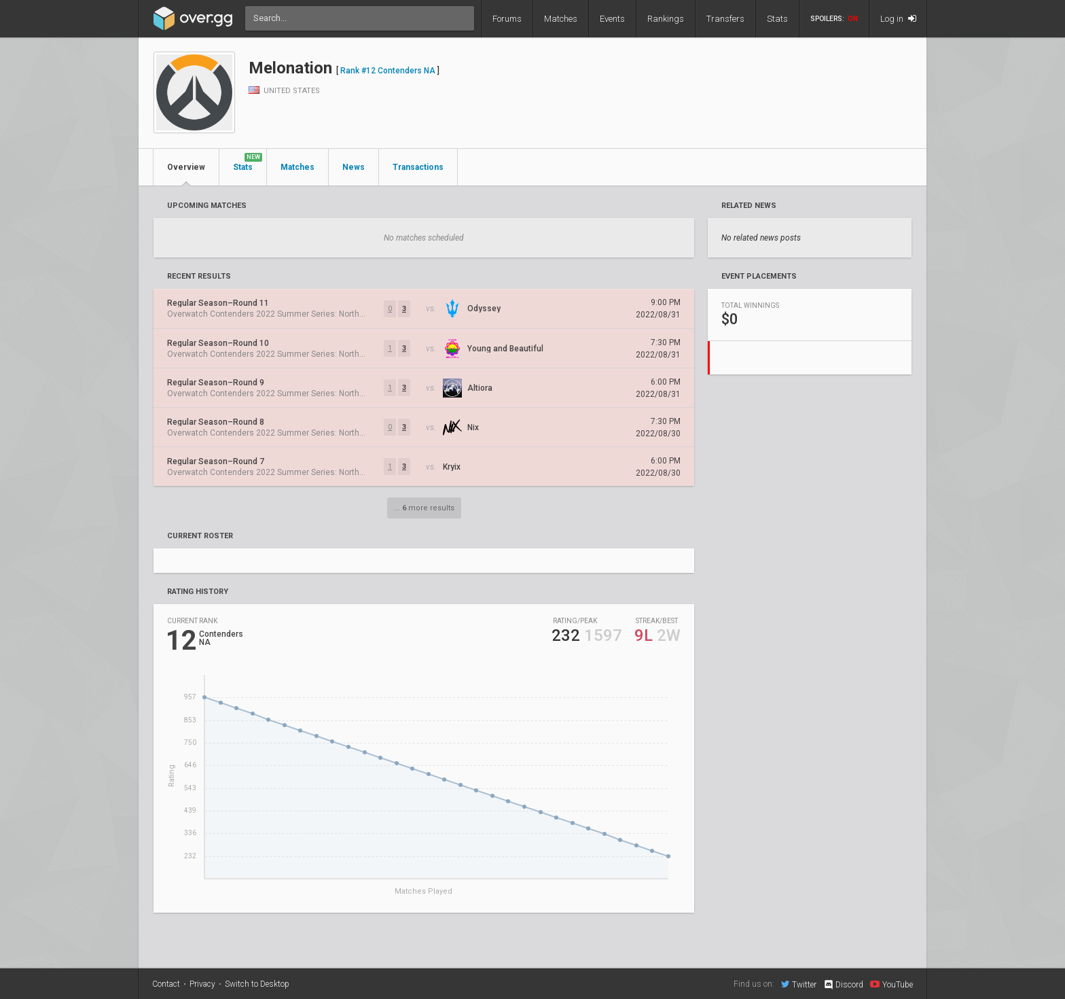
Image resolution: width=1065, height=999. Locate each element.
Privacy (202, 984)
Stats (777, 19)
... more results (424, 508)
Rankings (665, 19)
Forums (507, 19)
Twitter (798, 984)
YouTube (891, 984)
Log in (898, 19)
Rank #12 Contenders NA (387, 70)
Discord (843, 984)
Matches (560, 19)
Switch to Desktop (257, 984)
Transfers (725, 19)
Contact (166, 984)
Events (612, 19)
